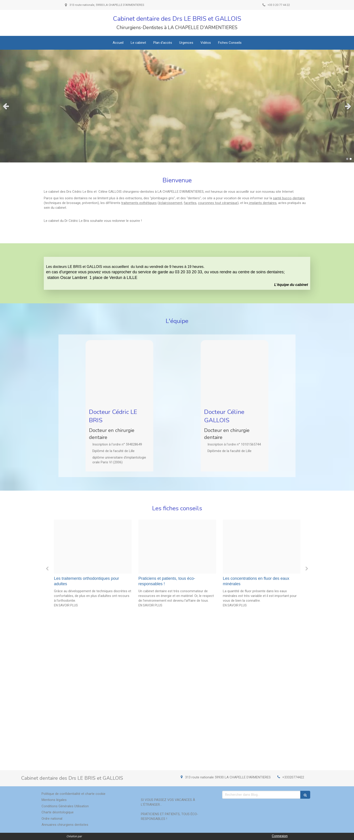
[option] (93, 565)
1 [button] (347, 159)
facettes (190, 203)
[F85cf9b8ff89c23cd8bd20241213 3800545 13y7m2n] (93, 547)
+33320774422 (293, 777)
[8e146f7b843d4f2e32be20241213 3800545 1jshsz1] (177, 547)
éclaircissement (170, 203)
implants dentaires (262, 203)
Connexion (280, 836)
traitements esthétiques (139, 203)
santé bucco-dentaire (289, 198)
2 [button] (350, 159)
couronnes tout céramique (218, 203)
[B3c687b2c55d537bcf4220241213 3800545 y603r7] (261, 547)
